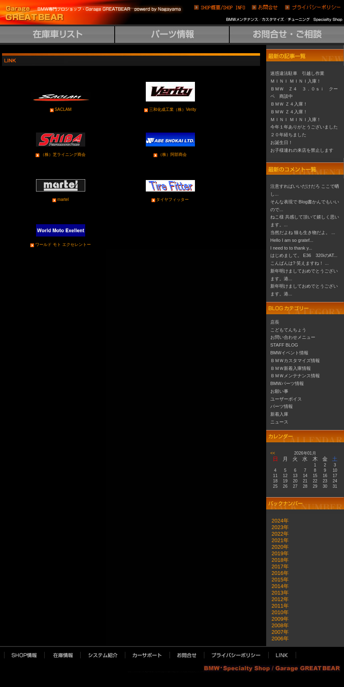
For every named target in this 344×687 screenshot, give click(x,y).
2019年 (277, 553)
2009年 (277, 619)
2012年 (277, 599)
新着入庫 (279, 414)
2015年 (277, 580)
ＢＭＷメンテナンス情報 (295, 375)
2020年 (277, 547)
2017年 (277, 566)
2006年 (277, 638)
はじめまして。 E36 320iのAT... (303, 255)
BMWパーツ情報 (287, 383)
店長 (274, 322)
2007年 (277, 632)
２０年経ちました (288, 134)
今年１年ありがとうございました (304, 126)
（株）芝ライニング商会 (63, 154)
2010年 (277, 612)
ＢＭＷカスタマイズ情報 (295, 360)
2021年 (277, 540)
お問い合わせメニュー (292, 337)
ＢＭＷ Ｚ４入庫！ (289, 103)
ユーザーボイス (286, 398)
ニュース (279, 421)
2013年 (277, 593)
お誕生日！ (281, 142)
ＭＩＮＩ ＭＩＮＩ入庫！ (295, 81)
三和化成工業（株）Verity (172, 109)
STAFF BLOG (284, 344)
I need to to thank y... (291, 248)
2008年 (277, 625)
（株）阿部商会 (172, 154)
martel (63, 199)
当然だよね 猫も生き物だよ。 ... (302, 232)
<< (272, 453)
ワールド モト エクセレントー (63, 244)
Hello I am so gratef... (291, 240)
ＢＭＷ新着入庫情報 (290, 368)
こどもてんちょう (288, 329)
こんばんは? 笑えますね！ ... (299, 263)
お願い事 (279, 391)
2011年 (277, 606)
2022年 (277, 534)
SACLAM (62, 109)
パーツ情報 (281, 406)
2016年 (277, 573)
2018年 (277, 560)
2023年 (277, 527)
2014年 (277, 586)
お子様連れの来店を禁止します (301, 150)
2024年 (277, 521)
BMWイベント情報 (289, 352)
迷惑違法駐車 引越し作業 (297, 73)
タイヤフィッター (172, 199)
